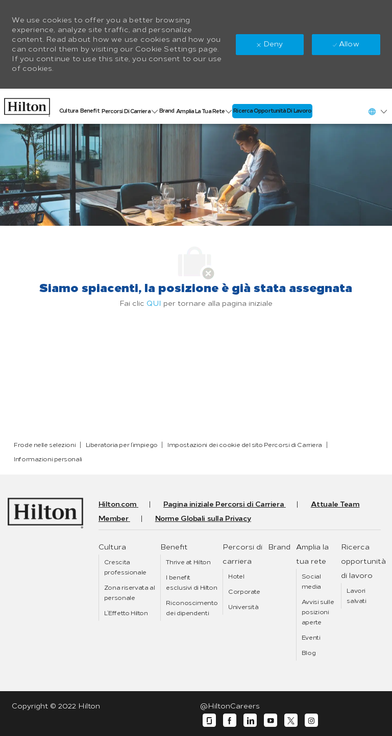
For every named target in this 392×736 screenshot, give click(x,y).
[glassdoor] (209, 720)
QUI (153, 303)
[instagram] (311, 720)
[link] (27, 105)
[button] (377, 111)
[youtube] (270, 720)
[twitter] (291, 720)
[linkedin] (250, 720)
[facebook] (229, 720)
